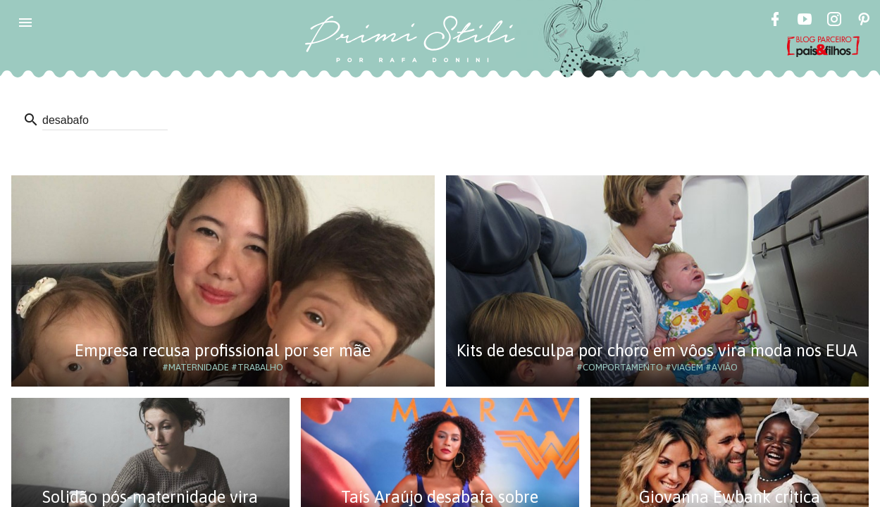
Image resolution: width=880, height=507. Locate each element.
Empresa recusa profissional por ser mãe (223, 350)
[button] (25, 22)
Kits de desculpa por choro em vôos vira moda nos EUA (657, 350)
